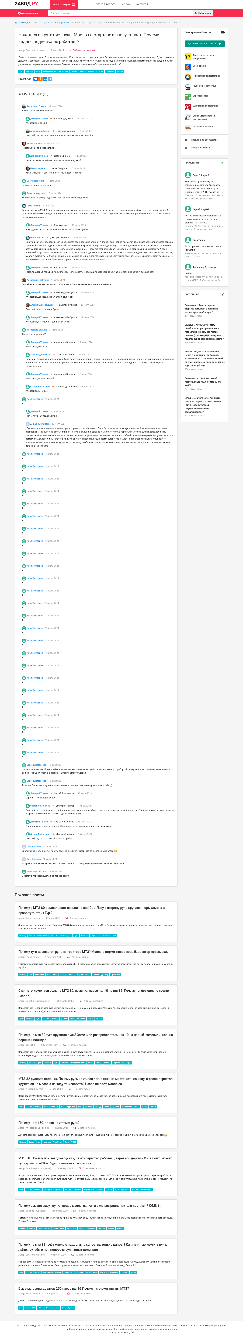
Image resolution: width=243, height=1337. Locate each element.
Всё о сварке (195, 67)
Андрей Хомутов (34, 1089)
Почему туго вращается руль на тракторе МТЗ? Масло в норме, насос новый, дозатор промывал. (93, 952)
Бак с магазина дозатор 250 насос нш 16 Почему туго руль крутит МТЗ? (73, 1289)
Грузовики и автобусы (200, 87)
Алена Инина (33, 918)
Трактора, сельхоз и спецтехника (52, 22)
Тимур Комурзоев (36, 193)
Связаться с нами (197, 147)
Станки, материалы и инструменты (200, 117)
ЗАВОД (26, 3)
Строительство (196, 97)
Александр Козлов (36, 871)
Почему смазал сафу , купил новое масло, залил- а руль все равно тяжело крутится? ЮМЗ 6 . (89, 1206)
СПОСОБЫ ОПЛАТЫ (106, 4)
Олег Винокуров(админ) (38, 1001)
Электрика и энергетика (201, 107)
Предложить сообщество (201, 139)
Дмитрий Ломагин (36, 1254)
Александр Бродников (38, 1128)
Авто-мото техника (199, 128)
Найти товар (203, 13)
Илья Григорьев (35, 399)
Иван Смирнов (34, 143)
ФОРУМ (126, 4)
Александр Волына (37, 329)
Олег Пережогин (35, 180)
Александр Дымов (36, 106)
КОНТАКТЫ (142, 4)
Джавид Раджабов (36, 1210)
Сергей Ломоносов (40, 386)
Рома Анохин (33, 205)
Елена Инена (32, 957)
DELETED (31, 1045)
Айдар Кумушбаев (40, 424)
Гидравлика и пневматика (202, 77)
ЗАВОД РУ (22, 22)
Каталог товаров (64, 4)
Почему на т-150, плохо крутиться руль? (48, 1123)
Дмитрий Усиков (35, 50)
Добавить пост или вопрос (204, 43)
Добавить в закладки (83, 50)
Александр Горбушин (38, 280)
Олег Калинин (34, 846)
